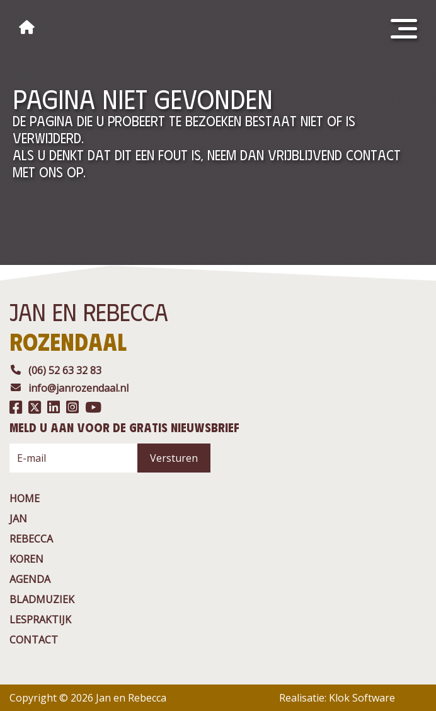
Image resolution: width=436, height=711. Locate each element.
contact (33, 640)
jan (18, 519)
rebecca (31, 539)
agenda (29, 579)
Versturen (174, 458)
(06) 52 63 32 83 (55, 370)
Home (24, 498)
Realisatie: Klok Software (337, 698)
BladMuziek (41, 599)
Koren (26, 559)
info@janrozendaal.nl (69, 388)
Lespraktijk (40, 619)
